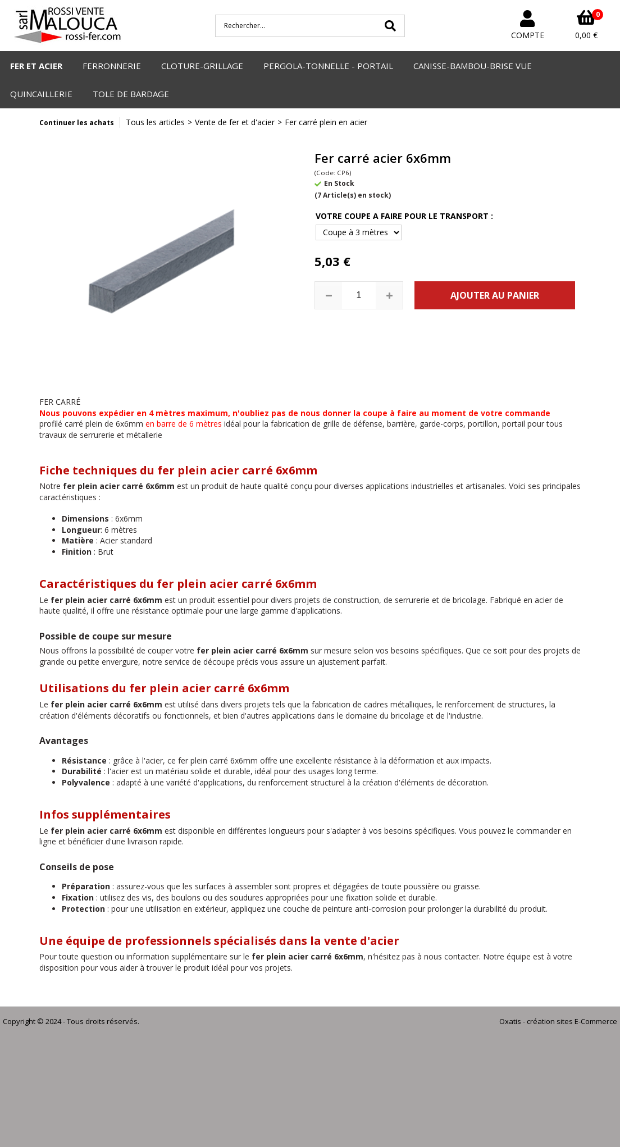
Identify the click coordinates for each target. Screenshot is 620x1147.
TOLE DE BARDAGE (131, 93)
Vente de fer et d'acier (235, 122)
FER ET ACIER (36, 65)
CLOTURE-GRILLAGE (202, 65)
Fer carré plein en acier (326, 122)
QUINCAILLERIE (41, 93)
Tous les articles (155, 122)
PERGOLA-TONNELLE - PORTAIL (328, 65)
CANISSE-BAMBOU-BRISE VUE (472, 65)
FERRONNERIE (112, 65)
